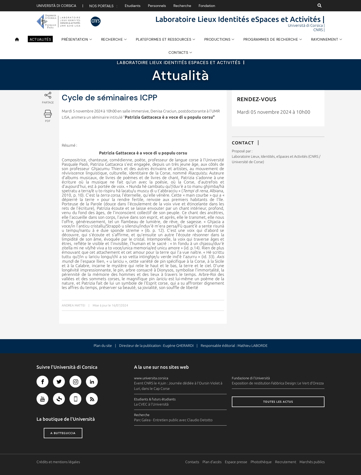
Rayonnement (324, 39)
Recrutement (285, 462)
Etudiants (132, 5)
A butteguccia (63, 433)
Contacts (178, 52)
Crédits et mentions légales (58, 462)
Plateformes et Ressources (163, 39)
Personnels (157, 5)
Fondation (207, 5)
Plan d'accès (212, 462)
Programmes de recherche (270, 39)
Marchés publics (312, 462)
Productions (217, 39)
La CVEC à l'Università (151, 404)
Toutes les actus (278, 401)
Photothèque (261, 462)
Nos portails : (103, 6)
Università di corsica (56, 5)
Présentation (74, 39)
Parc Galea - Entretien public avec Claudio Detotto (173, 420)
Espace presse (236, 462)
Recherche (182, 5)
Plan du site (103, 346)
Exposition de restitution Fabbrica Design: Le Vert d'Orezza (278, 383)
